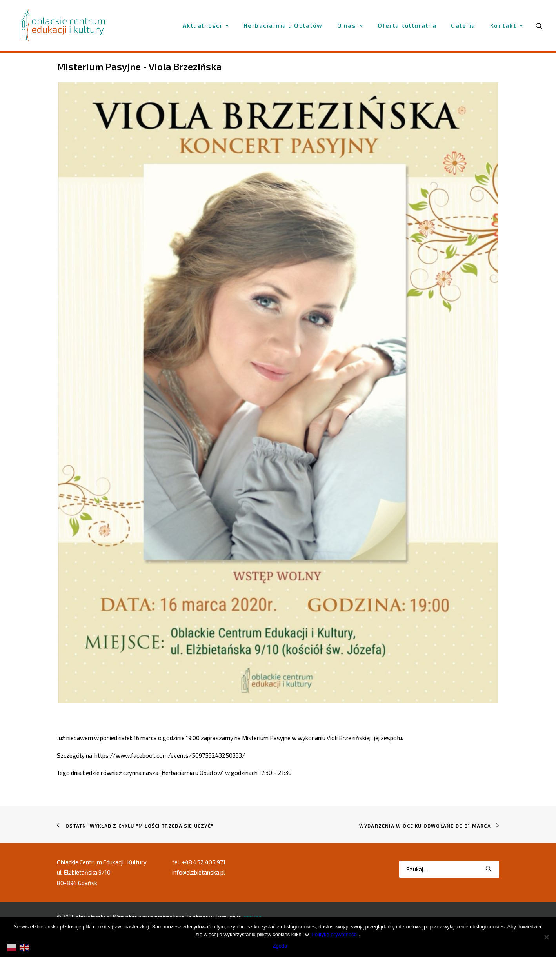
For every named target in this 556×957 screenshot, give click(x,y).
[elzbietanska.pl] (62, 25)
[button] (488, 868)
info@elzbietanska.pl (198, 872)
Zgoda (280, 946)
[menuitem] (206, 25)
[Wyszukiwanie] (449, 869)
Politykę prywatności (334, 934)
